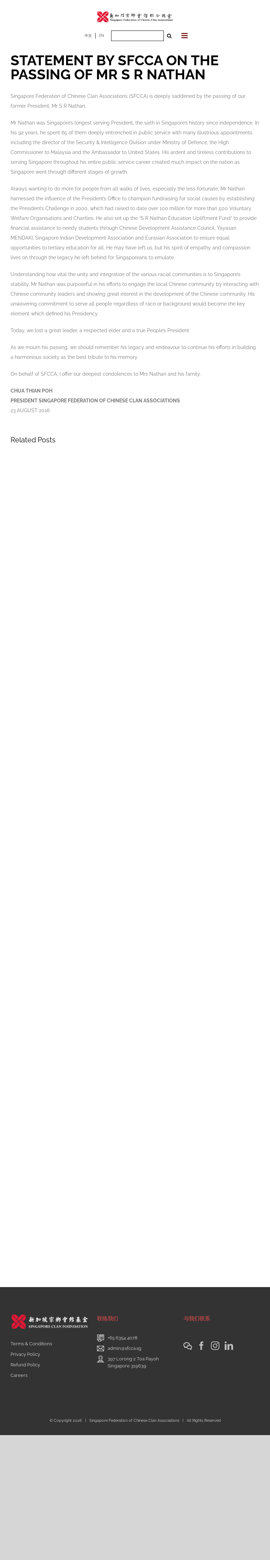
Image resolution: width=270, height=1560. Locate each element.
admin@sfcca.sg (124, 1348)
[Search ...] (137, 36)
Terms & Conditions (31, 1343)
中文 (88, 36)
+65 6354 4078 (122, 1337)
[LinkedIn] (229, 1345)
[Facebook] (201, 1345)
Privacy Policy (25, 1354)
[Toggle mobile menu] (185, 35)
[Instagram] (215, 1345)
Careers (19, 1375)
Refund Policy (25, 1364)
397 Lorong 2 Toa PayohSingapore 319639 (133, 1362)
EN (101, 36)
